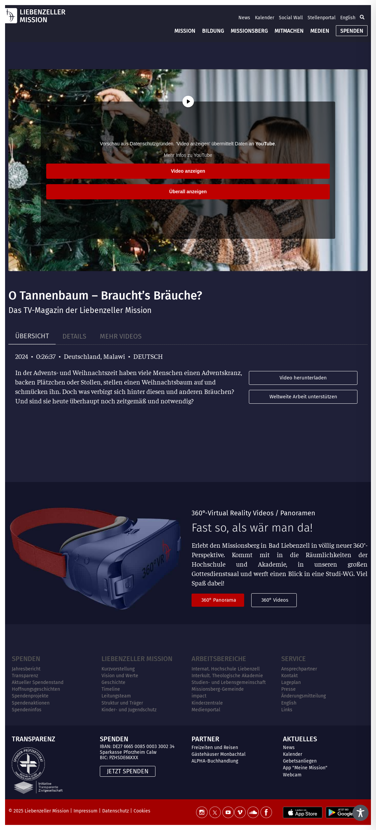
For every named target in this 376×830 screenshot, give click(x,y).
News (244, 18)
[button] (362, 17)
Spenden (26, 659)
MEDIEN (319, 31)
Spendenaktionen (31, 703)
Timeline (111, 689)
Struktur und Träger (122, 703)
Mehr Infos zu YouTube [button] (188, 155)
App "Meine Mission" (305, 768)
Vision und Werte (120, 676)
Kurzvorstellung (118, 669)
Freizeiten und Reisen (215, 747)
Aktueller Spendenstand (37, 682)
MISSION (184, 31)
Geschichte (113, 682)
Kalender (264, 18)
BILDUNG (213, 31)
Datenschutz (115, 811)
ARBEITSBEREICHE (219, 659)
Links (286, 710)
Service (293, 659)
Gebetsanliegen (300, 761)
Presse (288, 689)
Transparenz (25, 676)
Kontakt (289, 676)
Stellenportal (322, 18)
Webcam (292, 775)
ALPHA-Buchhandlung (215, 761)
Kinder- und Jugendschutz (129, 710)
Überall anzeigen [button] (188, 191)
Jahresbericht (26, 669)
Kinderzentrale (207, 703)
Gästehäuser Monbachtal (218, 754)
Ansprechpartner (299, 669)
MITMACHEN (288, 31)
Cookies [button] (142, 811)
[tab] (32, 336)
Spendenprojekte (30, 696)
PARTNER (205, 739)
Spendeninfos (26, 710)
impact (199, 696)
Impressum (85, 811)
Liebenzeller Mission (137, 659)
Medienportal (206, 710)
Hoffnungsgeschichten (36, 689)
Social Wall (291, 18)
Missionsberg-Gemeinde (218, 689)
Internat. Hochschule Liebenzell (226, 669)
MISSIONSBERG (249, 31)
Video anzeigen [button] (188, 171)
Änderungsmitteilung (303, 696)
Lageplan (291, 682)
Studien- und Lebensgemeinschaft (229, 682)
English (347, 18)
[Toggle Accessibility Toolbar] (360, 813)
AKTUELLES (300, 739)
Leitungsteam (116, 696)
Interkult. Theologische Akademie (227, 676)
